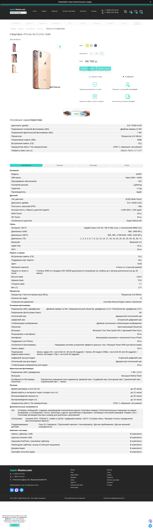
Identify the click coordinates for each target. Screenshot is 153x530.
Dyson (72, 508)
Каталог (23, 30)
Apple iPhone (34, 30)
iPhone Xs (46, 30)
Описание (60, 192)
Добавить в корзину (91, 71)
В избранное (128, 79)
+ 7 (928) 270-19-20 (111, 10)
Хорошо (14, 524)
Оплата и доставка (71, 11)
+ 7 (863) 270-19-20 (111, 12)
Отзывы (94, 11)
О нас (40, 11)
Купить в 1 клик (113, 71)
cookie (13, 518)
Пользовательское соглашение (74, 526)
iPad (72, 500)
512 (106, 55)
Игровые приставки (77, 513)
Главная (13, 30)
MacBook (73, 505)
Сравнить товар (95, 79)
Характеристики (26, 192)
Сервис (48, 11)
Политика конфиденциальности (114, 526)
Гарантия (58, 11)
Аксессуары (93, 192)
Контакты (85, 11)
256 (99, 55)
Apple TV (73, 510)
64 (92, 55)
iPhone (73, 498)
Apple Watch (74, 503)
